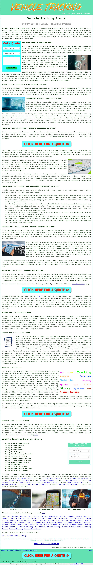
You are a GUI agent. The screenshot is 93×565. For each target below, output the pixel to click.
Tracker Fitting (53, 527)
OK (82, 564)
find (8, 424)
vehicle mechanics (75, 482)
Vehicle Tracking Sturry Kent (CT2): (16, 28)
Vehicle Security (83, 516)
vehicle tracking (78, 284)
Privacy (90, 550)
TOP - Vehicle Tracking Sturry (14, 536)
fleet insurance (71, 480)
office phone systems (51, 478)
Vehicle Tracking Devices (52, 522)
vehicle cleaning (47, 480)
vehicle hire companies (79, 478)
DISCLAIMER (87, 13)
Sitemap (3, 550)
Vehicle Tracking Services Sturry (22, 439)
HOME (63, 13)
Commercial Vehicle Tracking (61, 516)
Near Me (35, 550)
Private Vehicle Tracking (46, 525)
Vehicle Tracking (76, 518)
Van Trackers (40, 527)
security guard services (19, 480)
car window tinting (24, 478)
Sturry (40, 296)
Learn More (75, 564)
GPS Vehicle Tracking (17, 516)
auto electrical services (37, 484)
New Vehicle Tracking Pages (14, 550)
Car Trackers (47, 518)
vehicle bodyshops (9, 484)
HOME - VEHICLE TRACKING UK (46, 544)
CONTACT (79, 13)
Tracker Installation (25, 525)
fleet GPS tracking (44, 353)
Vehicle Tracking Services (20, 520)
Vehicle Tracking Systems (58, 520)
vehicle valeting (50, 482)
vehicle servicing (27, 482)
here (36, 435)
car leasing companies (68, 484)
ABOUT (73, 13)
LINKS (68, 13)
